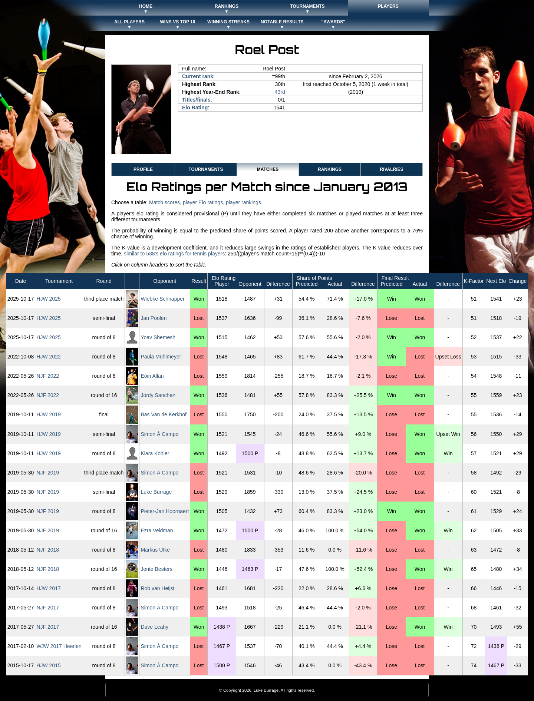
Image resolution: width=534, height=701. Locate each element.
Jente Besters (156, 569)
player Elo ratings (203, 202)
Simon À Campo (159, 434)
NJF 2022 (47, 376)
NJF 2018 (47, 550)
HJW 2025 (48, 299)
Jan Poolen (154, 318)
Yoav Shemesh (158, 337)
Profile (143, 169)
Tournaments (205, 169)
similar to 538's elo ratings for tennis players (174, 254)
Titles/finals (196, 100)
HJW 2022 (48, 357)
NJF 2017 (47, 608)
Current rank (197, 76)
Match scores (164, 202)
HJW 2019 (48, 414)
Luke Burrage (156, 492)
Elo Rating (195, 107)
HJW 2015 (48, 665)
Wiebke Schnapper (162, 299)
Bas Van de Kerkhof (163, 414)
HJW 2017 (48, 588)
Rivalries (391, 169)
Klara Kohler (155, 453)
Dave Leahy (154, 627)
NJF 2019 (47, 473)
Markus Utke (155, 550)
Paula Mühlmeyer (161, 357)
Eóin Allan (152, 376)
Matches (267, 169)
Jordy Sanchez (158, 395)
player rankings (243, 202)
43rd (280, 92)
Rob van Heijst (157, 588)
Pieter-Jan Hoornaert (165, 511)
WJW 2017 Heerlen (58, 646)
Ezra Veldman (157, 530)
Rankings (330, 169)
